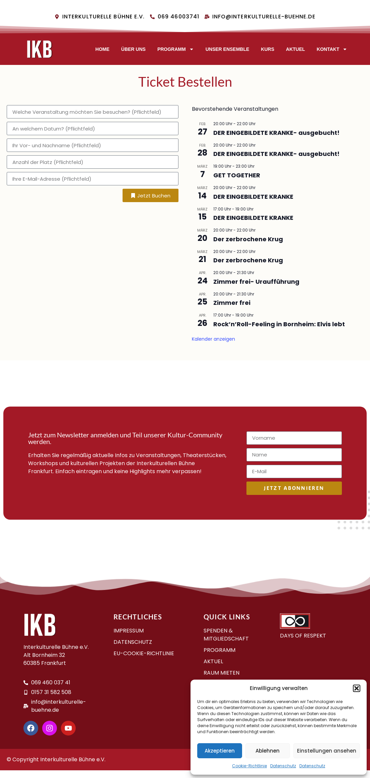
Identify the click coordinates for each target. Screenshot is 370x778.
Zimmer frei (231, 302)
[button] (356, 688)
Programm (175, 49)
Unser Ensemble (227, 49)
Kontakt (332, 49)
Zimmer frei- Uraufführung (256, 281)
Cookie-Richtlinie (249, 766)
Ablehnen (267, 750)
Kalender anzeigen (213, 339)
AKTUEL (295, 49)
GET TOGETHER (236, 175)
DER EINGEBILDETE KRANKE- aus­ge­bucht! (276, 132)
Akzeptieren (220, 750)
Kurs (267, 49)
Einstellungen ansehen (326, 750)
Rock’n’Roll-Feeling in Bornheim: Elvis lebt (279, 324)
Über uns (133, 49)
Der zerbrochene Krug (248, 239)
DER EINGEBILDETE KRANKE (253, 196)
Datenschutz (283, 766)
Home (102, 49)
